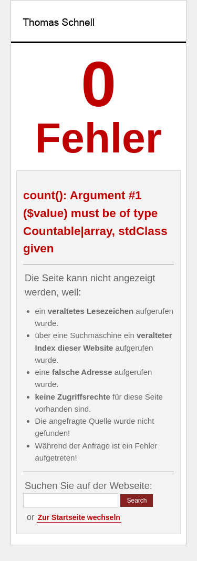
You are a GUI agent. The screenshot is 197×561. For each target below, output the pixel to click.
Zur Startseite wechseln (79, 517)
